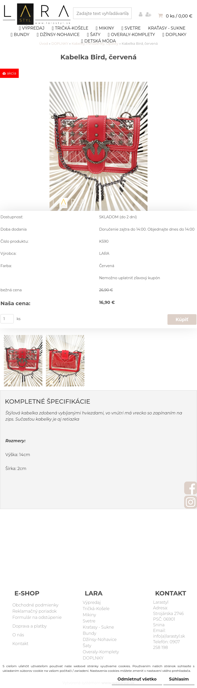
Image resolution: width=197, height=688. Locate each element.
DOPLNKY (174, 34)
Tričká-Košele (70, 28)
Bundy (20, 34)
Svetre (131, 28)
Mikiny (105, 28)
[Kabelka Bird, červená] (98, 84)
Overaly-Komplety (131, 34)
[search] (125, 14)
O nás (18, 634)
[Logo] (37, 14)
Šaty (93, 34)
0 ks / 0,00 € (179, 16)
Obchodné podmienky (35, 605)
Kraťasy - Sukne (166, 28)
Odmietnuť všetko (134, 679)
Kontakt (20, 643)
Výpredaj (32, 28)
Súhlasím (178, 679)
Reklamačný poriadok (34, 611)
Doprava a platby (29, 626)
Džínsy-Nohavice (58, 34)
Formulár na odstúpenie (37, 617)
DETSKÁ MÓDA (98, 41)
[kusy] (7, 318)
